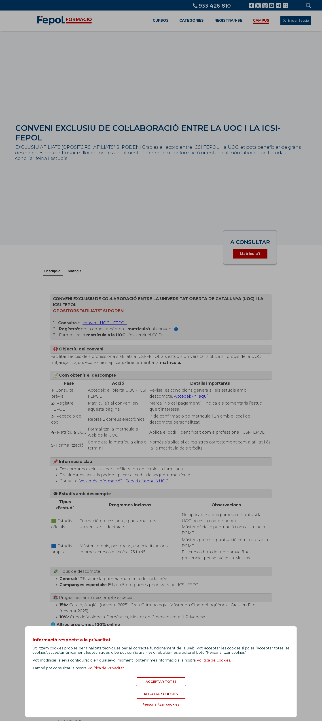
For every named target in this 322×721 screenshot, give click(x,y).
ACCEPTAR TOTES (161, 682)
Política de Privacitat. (106, 668)
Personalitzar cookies (160, 704)
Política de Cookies (213, 660)
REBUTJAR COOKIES (161, 694)
